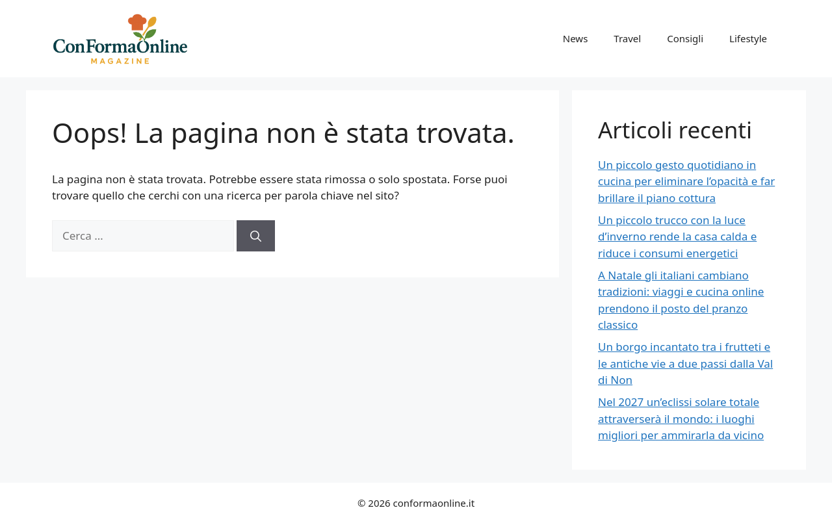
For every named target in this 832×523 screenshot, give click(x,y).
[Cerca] (256, 235)
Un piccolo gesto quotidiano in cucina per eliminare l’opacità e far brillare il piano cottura (686, 181)
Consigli (685, 38)
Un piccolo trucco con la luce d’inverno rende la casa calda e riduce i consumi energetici (677, 236)
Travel (627, 38)
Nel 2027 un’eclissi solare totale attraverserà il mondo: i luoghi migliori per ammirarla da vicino (681, 418)
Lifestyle (748, 38)
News (575, 38)
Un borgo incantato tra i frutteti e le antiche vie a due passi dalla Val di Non (685, 363)
